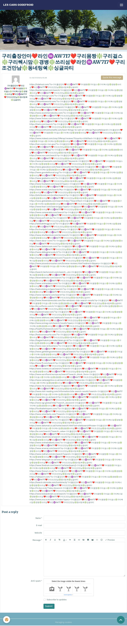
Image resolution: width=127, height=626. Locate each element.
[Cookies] (6, 619)
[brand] (18, 5)
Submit (49, 606)
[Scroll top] (121, 620)
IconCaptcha (68, 595)
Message (37, 540)
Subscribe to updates (57, 600)
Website (38, 533)
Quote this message (112, 77)
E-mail (39, 525)
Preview (110, 540)
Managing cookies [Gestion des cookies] (63, 622)
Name (38, 518)
